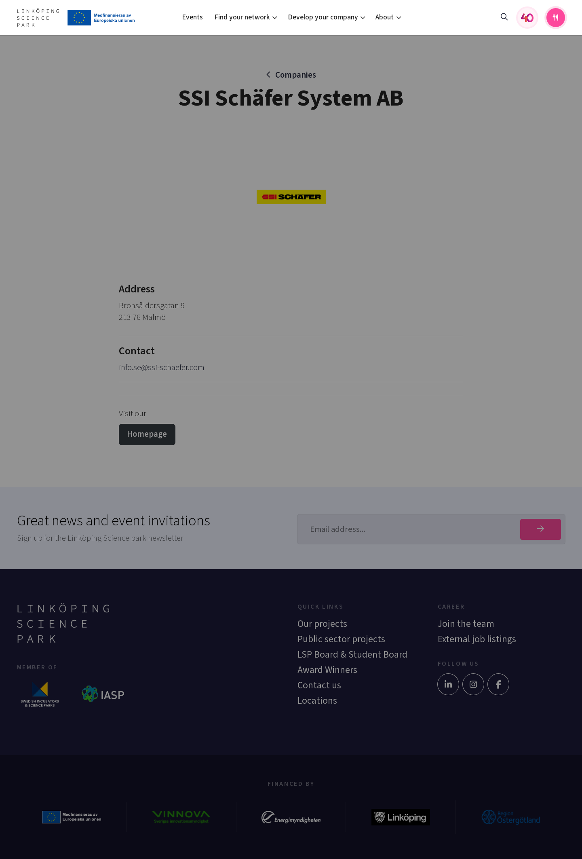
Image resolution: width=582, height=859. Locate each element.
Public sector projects (341, 639)
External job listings (477, 639)
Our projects (322, 623)
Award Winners (327, 670)
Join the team (466, 623)
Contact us (319, 685)
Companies (295, 75)
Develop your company (323, 17)
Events (192, 17)
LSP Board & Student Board (352, 654)
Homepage (147, 434)
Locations (317, 700)
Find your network (242, 17)
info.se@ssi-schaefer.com (162, 367)
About (384, 17)
